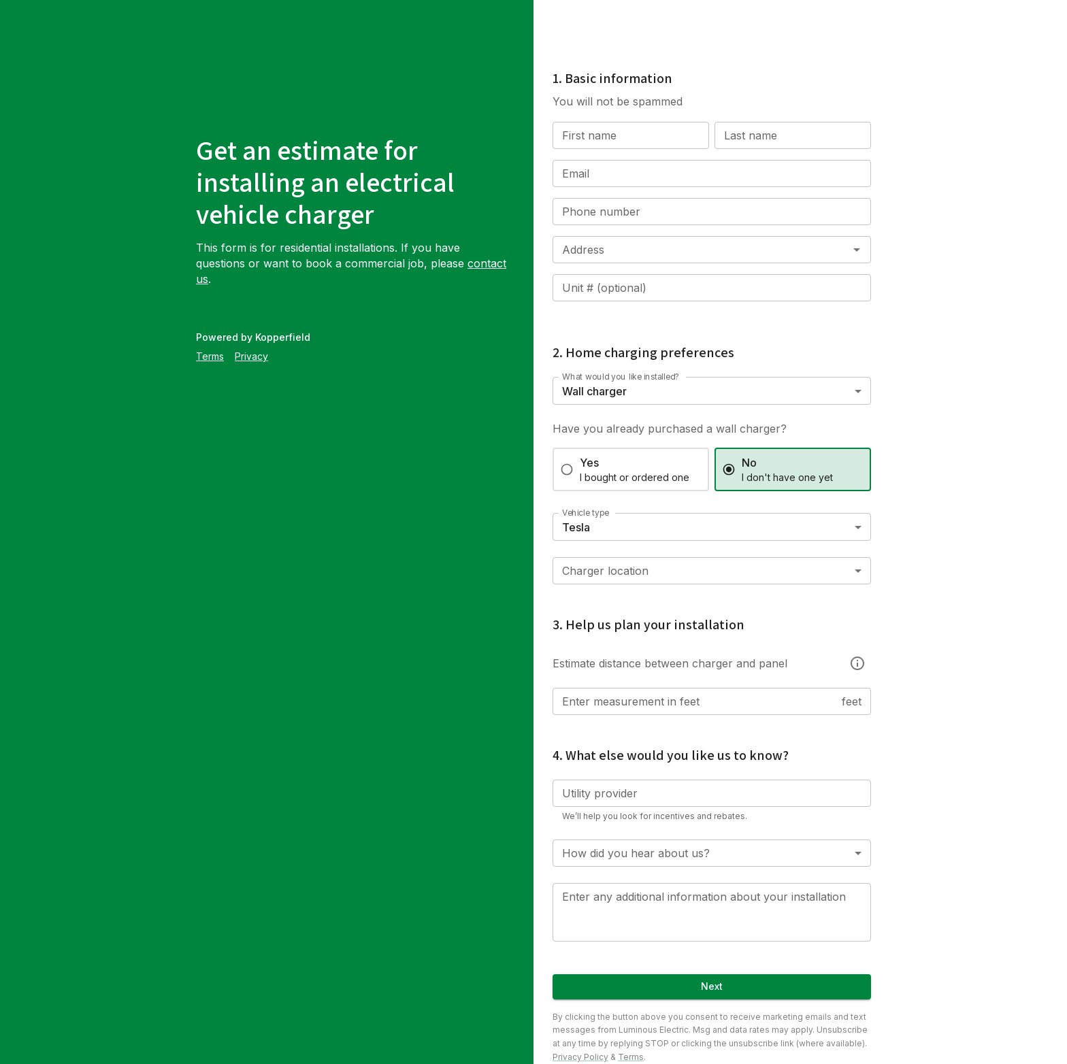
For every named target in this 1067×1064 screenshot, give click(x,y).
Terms (210, 356)
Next (712, 986)
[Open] (856, 249)
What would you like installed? (621, 376)
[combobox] (692, 249)
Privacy (251, 356)
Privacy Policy (580, 1057)
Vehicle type (585, 513)
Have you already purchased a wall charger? (670, 428)
